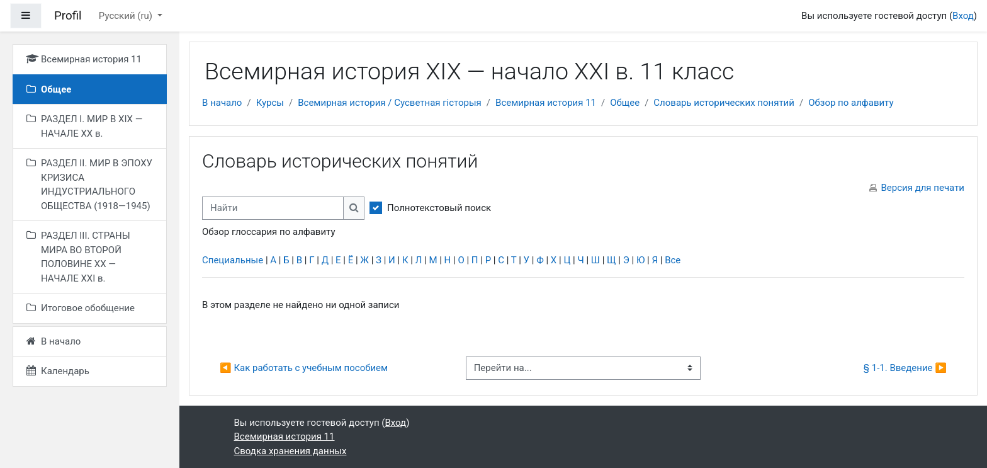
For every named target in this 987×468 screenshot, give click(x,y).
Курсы (270, 102)
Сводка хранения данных (290, 451)
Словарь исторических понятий (723, 102)
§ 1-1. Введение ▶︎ (905, 368)
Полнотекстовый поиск (439, 208)
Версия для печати (922, 187)
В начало (222, 102)
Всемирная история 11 (545, 102)
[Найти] (273, 208)
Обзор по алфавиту (850, 102)
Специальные (232, 260)
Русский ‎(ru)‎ (127, 15)
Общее (625, 102)
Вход (963, 15)
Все (672, 260)
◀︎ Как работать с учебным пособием (304, 368)
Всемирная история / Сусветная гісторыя (390, 102)
